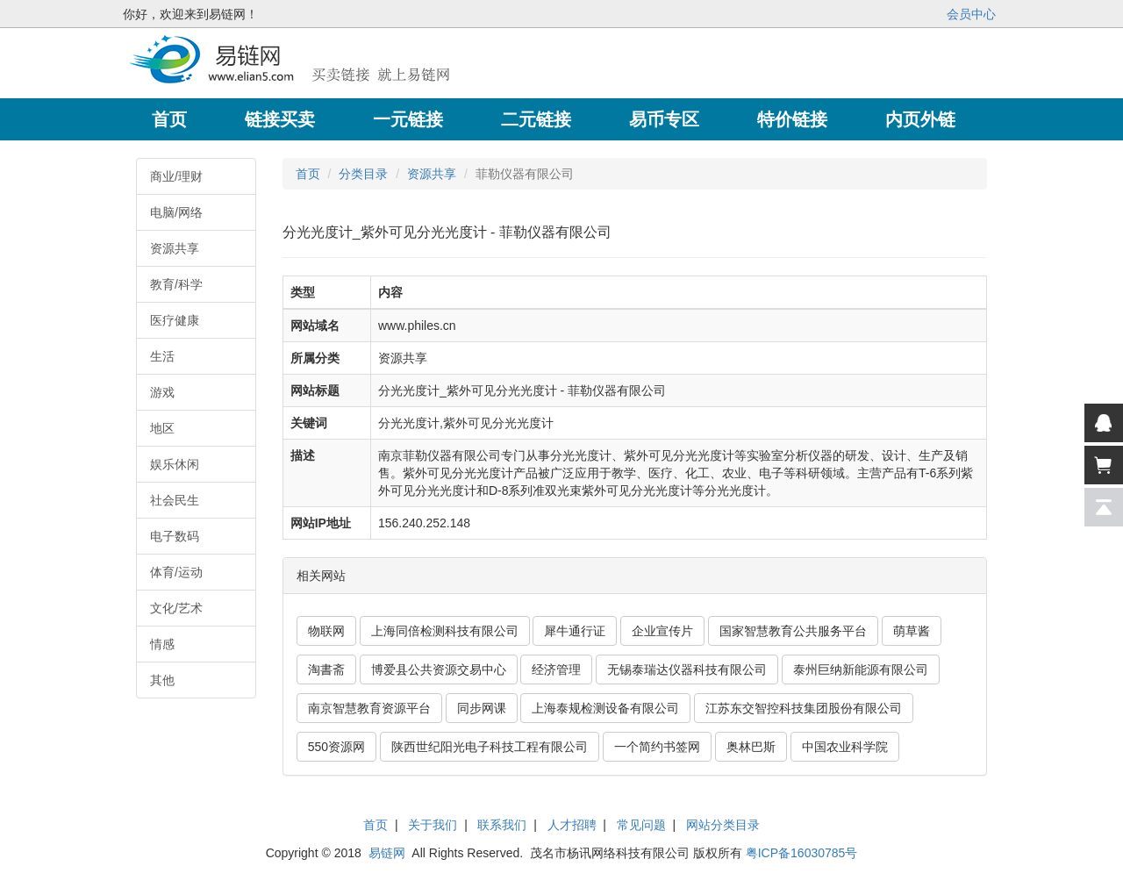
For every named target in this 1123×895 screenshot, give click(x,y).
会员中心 (971, 14)
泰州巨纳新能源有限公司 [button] (860, 669)
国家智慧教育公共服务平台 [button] (793, 631)
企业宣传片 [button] (662, 631)
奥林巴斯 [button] (751, 747)
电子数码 (174, 536)
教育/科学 (176, 284)
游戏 (162, 392)
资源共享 (174, 248)
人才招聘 (572, 825)
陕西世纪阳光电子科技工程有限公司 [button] (489, 747)
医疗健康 (174, 320)
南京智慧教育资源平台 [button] (369, 708)
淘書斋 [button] (326, 669)
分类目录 (363, 174)
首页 (308, 174)
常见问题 (641, 825)
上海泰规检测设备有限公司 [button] (605, 708)
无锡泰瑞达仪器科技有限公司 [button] (687, 669)
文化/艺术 (176, 608)
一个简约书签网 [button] (657, 747)
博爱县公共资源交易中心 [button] (438, 669)
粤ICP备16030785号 (802, 853)
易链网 (386, 853)
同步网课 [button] (481, 708)
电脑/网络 (176, 212)
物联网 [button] (326, 631)
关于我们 (432, 825)
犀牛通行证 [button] (574, 631)
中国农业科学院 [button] (845, 747)
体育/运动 (176, 572)
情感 (162, 644)
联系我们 (501, 825)
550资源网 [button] (336, 747)
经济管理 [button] (556, 669)
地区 (162, 428)
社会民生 (174, 500)
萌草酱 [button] (911, 631)
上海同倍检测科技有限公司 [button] (445, 631)
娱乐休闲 (174, 464)
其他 (162, 680)
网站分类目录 (723, 825)
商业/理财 (176, 176)
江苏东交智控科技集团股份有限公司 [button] (803, 708)
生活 (162, 356)
